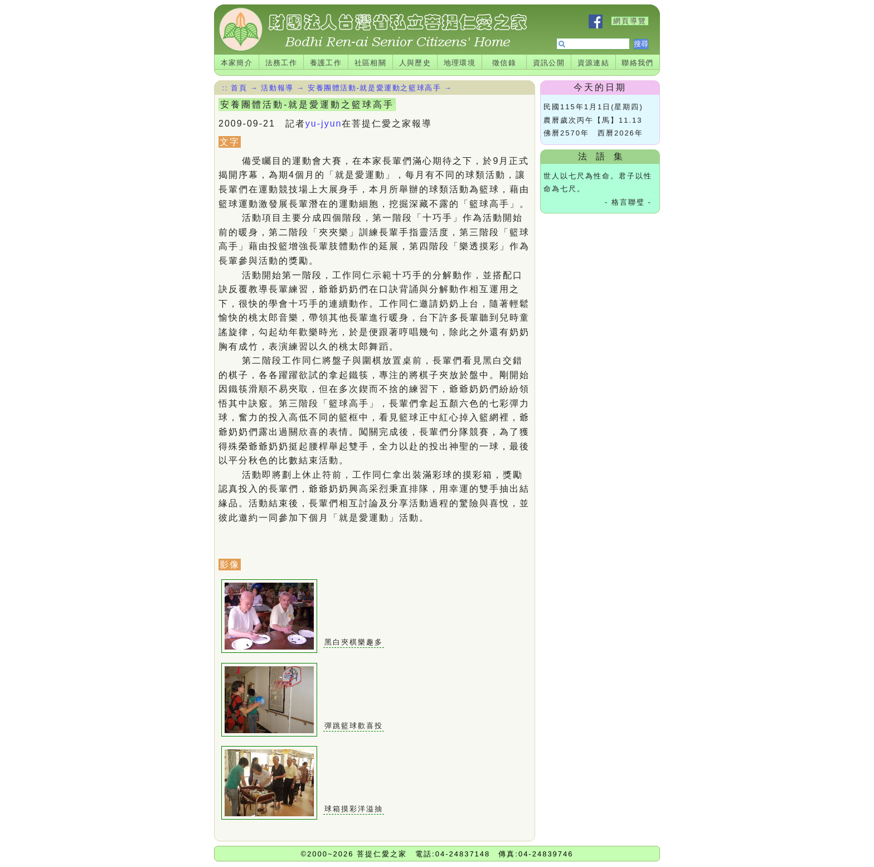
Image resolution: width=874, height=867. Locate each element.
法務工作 (281, 63)
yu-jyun (323, 123)
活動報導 (277, 88)
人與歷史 (415, 63)
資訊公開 (549, 63)
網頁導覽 (630, 21)
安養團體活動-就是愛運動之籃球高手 (374, 88)
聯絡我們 (637, 63)
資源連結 (593, 63)
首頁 (239, 88)
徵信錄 (504, 63)
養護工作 (326, 63)
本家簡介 (237, 63)
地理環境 (460, 63)
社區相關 (371, 63)
